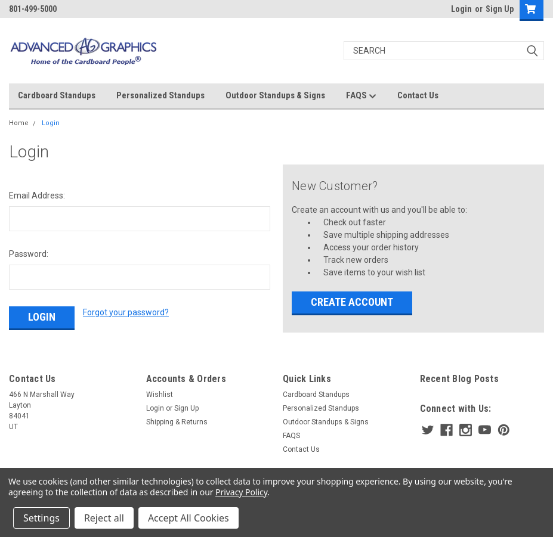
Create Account (352, 302)
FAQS (361, 96)
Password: (28, 254)
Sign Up (500, 9)
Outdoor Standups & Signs (275, 95)
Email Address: (37, 195)
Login (461, 9)
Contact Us (417, 95)
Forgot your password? (126, 312)
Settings (41, 517)
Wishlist (159, 394)
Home (19, 123)
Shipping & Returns (177, 422)
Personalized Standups (160, 95)
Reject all (104, 517)
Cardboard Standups (56, 95)
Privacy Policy (241, 492)
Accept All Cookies (188, 517)
